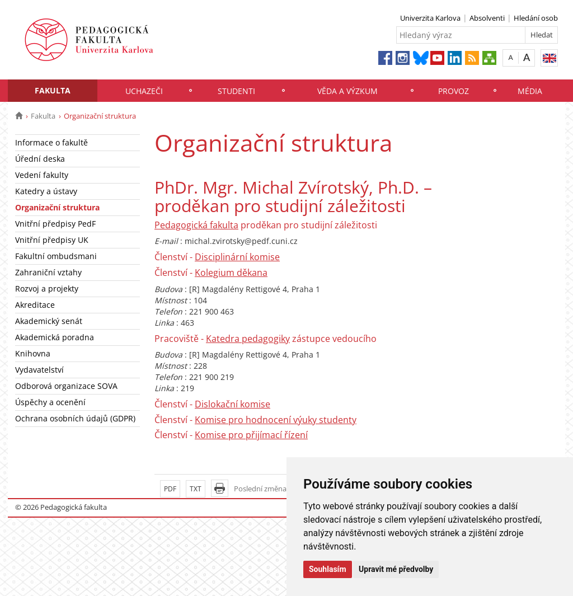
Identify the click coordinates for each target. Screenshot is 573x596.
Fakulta (53, 90)
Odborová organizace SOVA (66, 386)
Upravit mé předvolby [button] (396, 569)
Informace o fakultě (51, 142)
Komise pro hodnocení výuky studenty (275, 420)
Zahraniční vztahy (48, 272)
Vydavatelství (39, 369)
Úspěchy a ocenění (50, 402)
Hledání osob (536, 18)
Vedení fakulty (41, 175)
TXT (195, 489)
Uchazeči (144, 91)
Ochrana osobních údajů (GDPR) (75, 418)
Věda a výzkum (347, 91)
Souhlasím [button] (327, 569)
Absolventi (487, 18)
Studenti (236, 91)
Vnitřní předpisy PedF (55, 223)
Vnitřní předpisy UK (51, 239)
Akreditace (35, 304)
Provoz (453, 91)
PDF (170, 489)
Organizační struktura (57, 207)
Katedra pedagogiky (248, 338)
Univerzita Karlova (430, 18)
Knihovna (32, 353)
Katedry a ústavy (46, 191)
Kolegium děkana (231, 272)
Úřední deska (40, 158)
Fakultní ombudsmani (56, 256)
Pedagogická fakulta (196, 225)
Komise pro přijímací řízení (251, 435)
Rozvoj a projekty (46, 288)
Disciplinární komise (237, 257)
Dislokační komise (232, 404)
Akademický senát (48, 321)
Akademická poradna (54, 337)
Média (530, 91)
